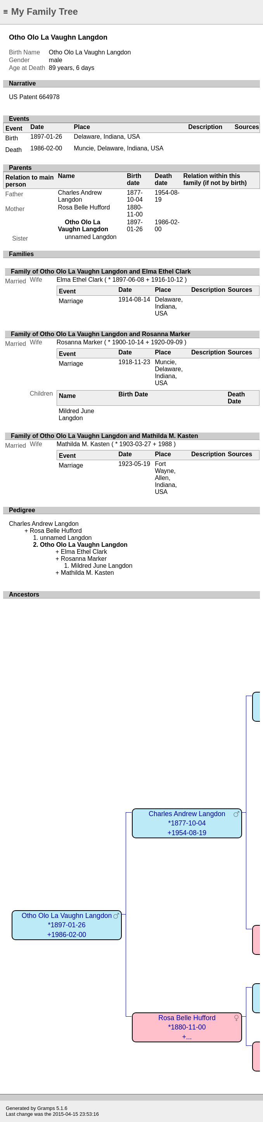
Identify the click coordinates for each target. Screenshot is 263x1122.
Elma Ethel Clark (80, 279)
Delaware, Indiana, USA (107, 136)
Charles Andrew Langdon (80, 196)
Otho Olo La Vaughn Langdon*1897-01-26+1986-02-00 (67, 925)
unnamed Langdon (90, 237)
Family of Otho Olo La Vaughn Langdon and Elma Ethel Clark (101, 271)
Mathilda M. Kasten (83, 444)
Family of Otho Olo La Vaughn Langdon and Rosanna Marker (100, 334)
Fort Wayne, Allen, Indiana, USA (166, 478)
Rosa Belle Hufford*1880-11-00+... (186, 1027)
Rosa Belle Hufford (84, 207)
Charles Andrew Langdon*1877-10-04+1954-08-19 (187, 823)
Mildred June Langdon (76, 414)
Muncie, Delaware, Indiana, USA (118, 148)
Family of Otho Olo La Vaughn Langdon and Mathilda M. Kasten (104, 436)
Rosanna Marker (79, 342)
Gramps (46, 1108)
